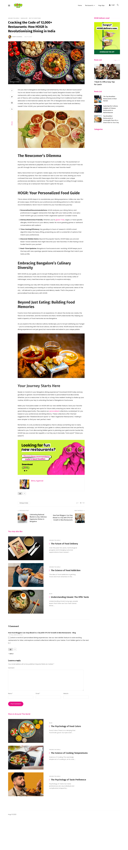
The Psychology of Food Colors (66, 726)
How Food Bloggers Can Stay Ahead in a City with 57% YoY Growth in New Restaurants (63, 517)
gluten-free (60, 220)
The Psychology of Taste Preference (68, 779)
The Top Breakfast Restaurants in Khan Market (110, 99)
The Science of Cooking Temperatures (69, 753)
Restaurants (89, 5)
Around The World (13, 18)
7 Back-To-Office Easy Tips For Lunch (104, 83)
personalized (54, 411)
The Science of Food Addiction (65, 570)
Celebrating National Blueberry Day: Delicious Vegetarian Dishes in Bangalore (38, 518)
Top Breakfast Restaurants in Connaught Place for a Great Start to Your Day (111, 119)
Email (38, 693)
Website (65, 693)
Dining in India (24, 503)
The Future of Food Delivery (64, 543)
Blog (50, 593)
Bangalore (24, 18)
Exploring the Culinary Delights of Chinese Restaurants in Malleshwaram (110, 109)
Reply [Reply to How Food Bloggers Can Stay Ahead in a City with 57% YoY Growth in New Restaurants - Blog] (11, 653)
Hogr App (101, 5)
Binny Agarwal (17, 36)
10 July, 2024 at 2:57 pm (16, 635)
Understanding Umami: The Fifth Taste (70, 597)
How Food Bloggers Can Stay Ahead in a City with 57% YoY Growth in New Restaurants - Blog (42, 633)
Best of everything (35, 18)
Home (80, 5)
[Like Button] (20, 493)
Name (10, 693)
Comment (11, 668)
